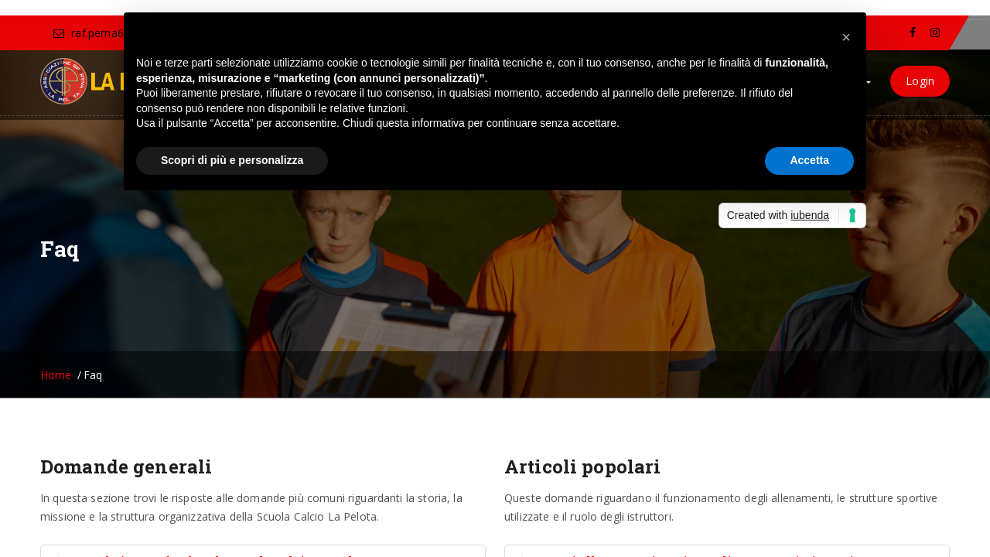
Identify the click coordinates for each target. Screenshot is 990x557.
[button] (846, 37)
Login (920, 80)
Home (56, 374)
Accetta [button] (809, 160)
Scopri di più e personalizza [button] (232, 160)
